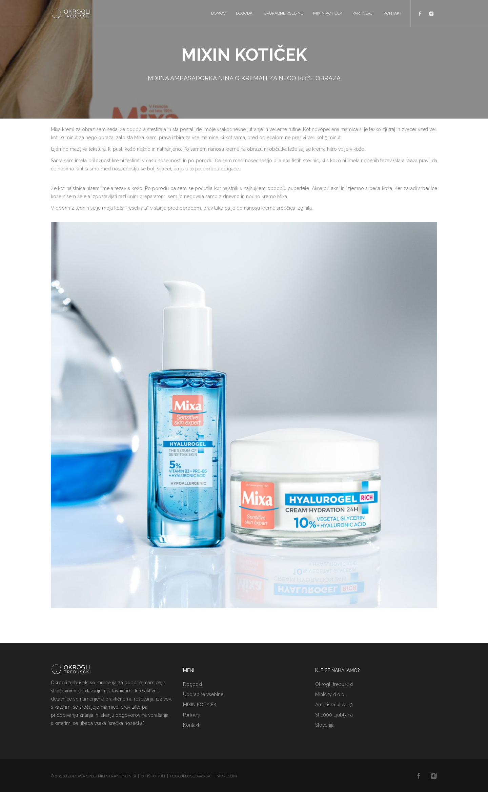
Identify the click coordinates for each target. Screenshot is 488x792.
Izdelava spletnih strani (93, 776)
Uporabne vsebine (283, 13)
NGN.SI (129, 776)
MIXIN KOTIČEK (327, 13)
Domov (218, 13)
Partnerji (362, 13)
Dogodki (244, 13)
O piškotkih (153, 776)
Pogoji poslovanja (190, 776)
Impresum (226, 776)
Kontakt (393, 13)
